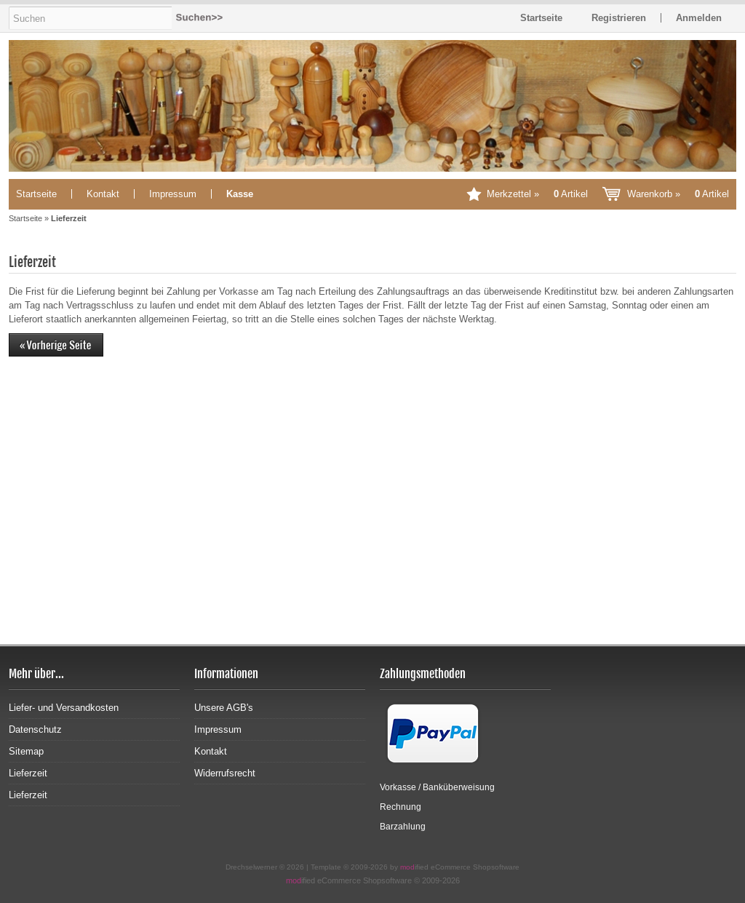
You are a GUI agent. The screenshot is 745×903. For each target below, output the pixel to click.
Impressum (172, 193)
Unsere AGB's (223, 707)
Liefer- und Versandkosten (64, 707)
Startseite (36, 193)
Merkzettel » (537, 193)
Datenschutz (35, 729)
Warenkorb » (678, 193)
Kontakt (103, 193)
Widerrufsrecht (224, 773)
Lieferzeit (28, 773)
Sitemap (26, 751)
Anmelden (699, 17)
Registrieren (618, 17)
